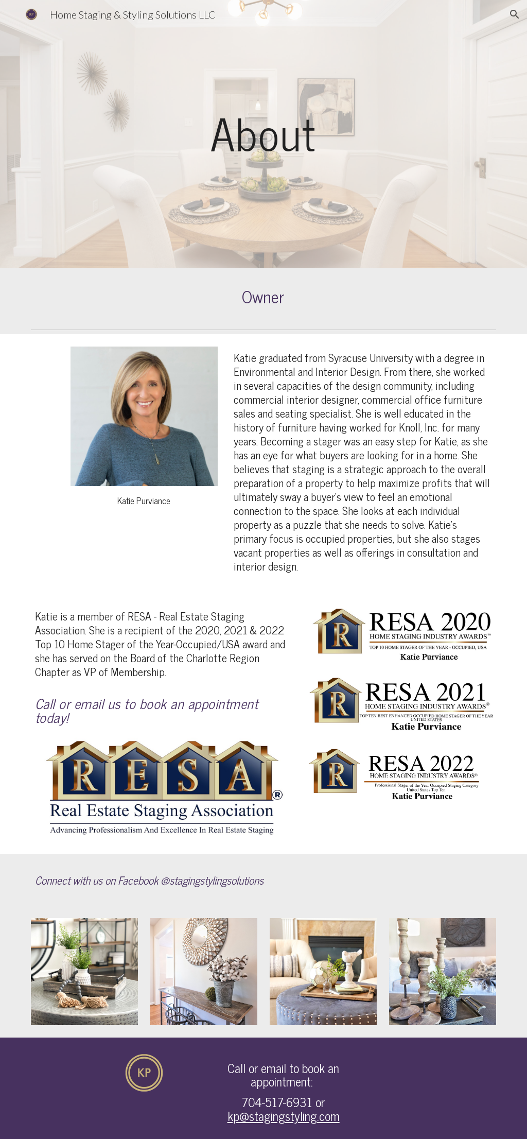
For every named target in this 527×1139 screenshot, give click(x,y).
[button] (514, 14)
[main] (263, 134)
